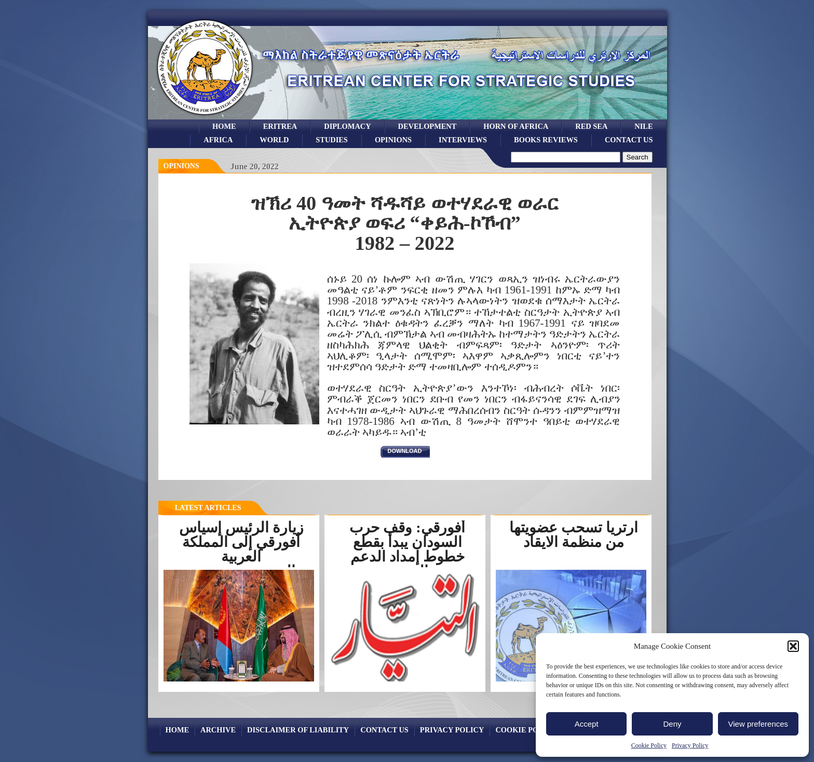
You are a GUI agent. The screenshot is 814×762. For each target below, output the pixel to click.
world (274, 140)
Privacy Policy (690, 745)
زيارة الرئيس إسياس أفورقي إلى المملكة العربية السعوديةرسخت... (241, 549)
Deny (672, 723)
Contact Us (629, 140)
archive (218, 730)
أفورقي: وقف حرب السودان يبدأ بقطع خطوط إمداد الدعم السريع (407, 549)
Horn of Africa (515, 126)
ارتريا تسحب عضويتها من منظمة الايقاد (573, 534)
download (405, 451)
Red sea (591, 126)
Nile (643, 126)
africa (218, 140)
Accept (587, 723)
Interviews (463, 140)
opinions (393, 140)
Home (224, 126)
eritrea (280, 126)
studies (332, 140)
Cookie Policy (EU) (534, 730)
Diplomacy (347, 126)
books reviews (546, 140)
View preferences (758, 723)
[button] (793, 646)
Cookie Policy (649, 745)
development (427, 126)
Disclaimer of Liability (298, 730)
